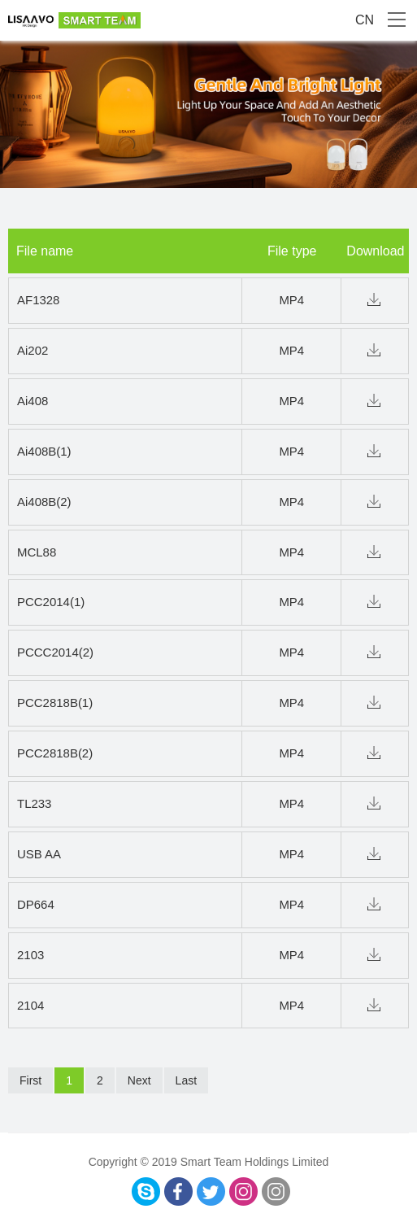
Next (139, 1082)
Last (186, 1082)
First (30, 1082)
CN (364, 20)
